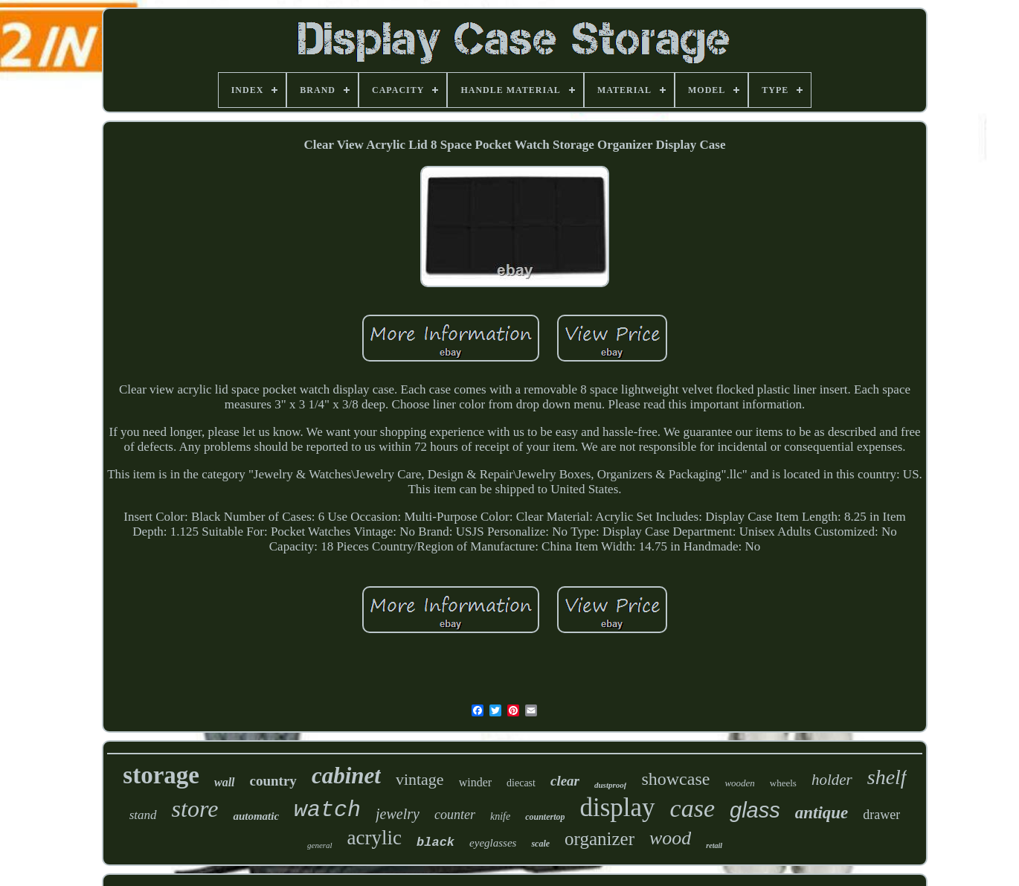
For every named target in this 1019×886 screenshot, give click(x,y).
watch (327, 810)
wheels (783, 783)
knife (500, 816)
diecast (521, 783)
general (319, 845)
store (195, 808)
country (273, 781)
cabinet (346, 776)
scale (540, 843)
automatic (256, 816)
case (692, 808)
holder (831, 780)
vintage (420, 779)
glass (755, 810)
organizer (599, 839)
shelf (887, 777)
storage (161, 775)
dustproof (610, 784)
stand (143, 815)
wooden (739, 783)
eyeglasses (492, 843)
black (435, 842)
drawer (881, 814)
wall (224, 782)
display (617, 807)
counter (454, 814)
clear (564, 781)
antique (822, 812)
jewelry (398, 814)
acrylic (374, 837)
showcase (675, 779)
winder (475, 782)
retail (714, 845)
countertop (545, 817)
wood (670, 838)
